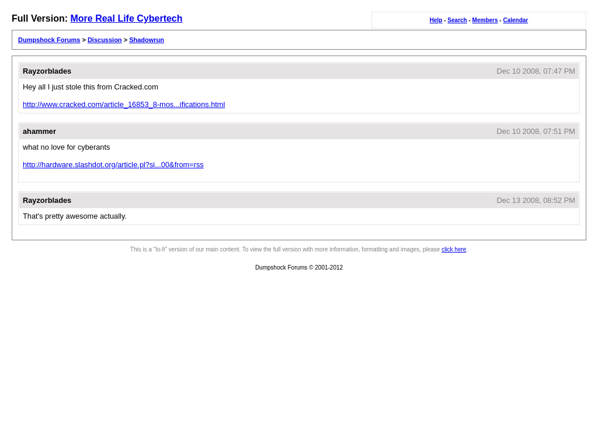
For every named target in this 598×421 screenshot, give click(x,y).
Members (485, 20)
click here (453, 249)
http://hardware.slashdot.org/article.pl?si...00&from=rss (113, 164)
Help (436, 20)
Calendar (515, 20)
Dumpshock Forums (49, 39)
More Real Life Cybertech (126, 18)
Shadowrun (146, 39)
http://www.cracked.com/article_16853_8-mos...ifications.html (124, 104)
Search (457, 20)
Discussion (105, 39)
